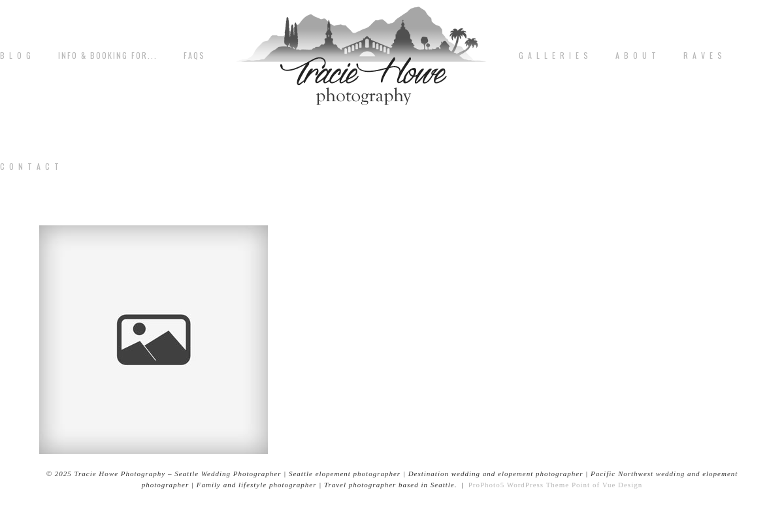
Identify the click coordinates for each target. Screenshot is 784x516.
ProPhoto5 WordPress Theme (519, 485)
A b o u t (636, 55)
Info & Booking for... (107, 55)
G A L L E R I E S (554, 55)
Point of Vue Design (607, 485)
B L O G (16, 55)
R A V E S (703, 55)
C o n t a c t (30, 166)
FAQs (194, 55)
